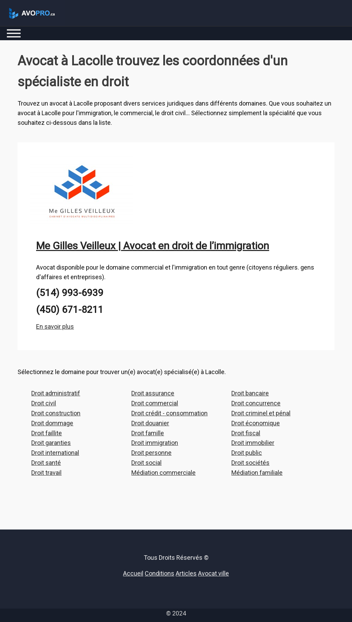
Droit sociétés (250, 462)
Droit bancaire (250, 393)
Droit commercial (154, 403)
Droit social (146, 462)
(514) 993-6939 (69, 292)
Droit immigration (154, 442)
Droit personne (151, 452)
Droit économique (255, 423)
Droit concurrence (255, 403)
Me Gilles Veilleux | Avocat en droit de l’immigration (152, 246)
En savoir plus (55, 326)
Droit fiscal (245, 433)
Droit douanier (150, 423)
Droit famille (147, 433)
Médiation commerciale (163, 472)
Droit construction (55, 413)
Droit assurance (152, 393)
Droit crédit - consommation (169, 413)
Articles (186, 573)
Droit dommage (52, 423)
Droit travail (46, 472)
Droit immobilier (252, 442)
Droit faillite (46, 433)
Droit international (55, 452)
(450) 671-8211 (69, 309)
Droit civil (43, 403)
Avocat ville (213, 573)
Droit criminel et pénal (260, 413)
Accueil (133, 573)
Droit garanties (51, 442)
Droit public (246, 452)
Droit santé (46, 462)
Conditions (159, 573)
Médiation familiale (257, 472)
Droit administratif (55, 393)
